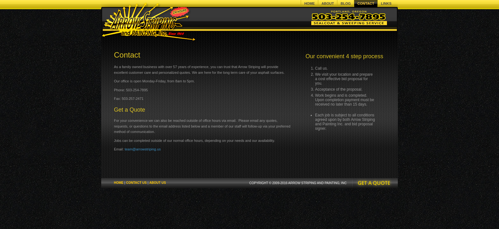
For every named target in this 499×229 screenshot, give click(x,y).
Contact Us (136, 182)
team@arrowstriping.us (143, 149)
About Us (157, 182)
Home (118, 182)
